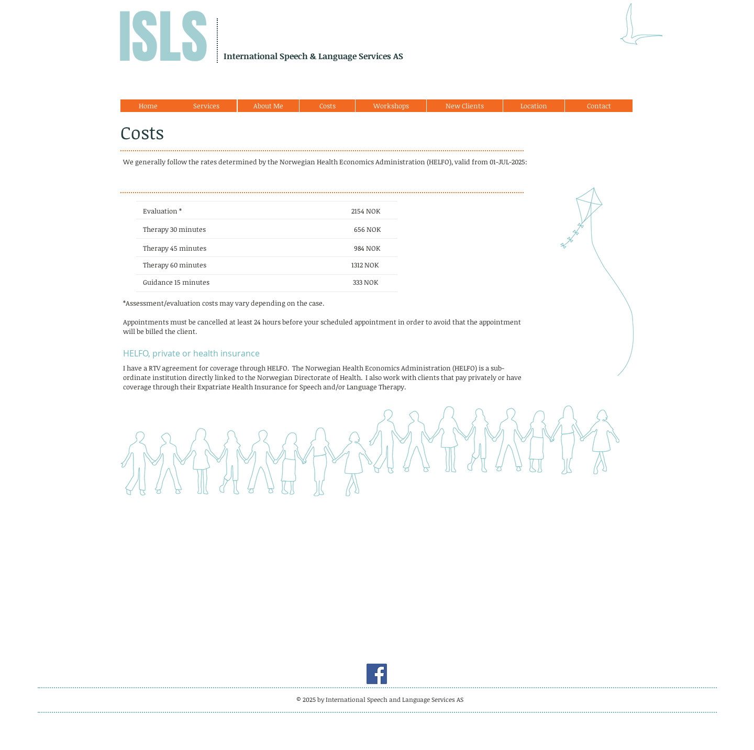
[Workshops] (391, 105)
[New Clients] (465, 105)
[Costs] (327, 105)
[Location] (533, 105)
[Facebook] (377, 674)
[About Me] (268, 105)
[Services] (206, 105)
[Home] (148, 105)
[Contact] (599, 105)
